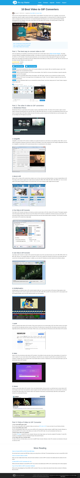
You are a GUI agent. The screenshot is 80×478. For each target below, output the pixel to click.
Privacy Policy (73, 475)
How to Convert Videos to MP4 (19, 455)
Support (64, 2)
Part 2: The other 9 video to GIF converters (21, 45)
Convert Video (39, 13)
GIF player (19, 434)
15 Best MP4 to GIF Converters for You (22, 461)
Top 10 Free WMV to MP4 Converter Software (23, 466)
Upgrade (52, 2)
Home (39, 2)
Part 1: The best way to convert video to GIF (22, 43)
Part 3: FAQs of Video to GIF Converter (21, 46)
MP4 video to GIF (42, 426)
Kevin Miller (32, 13)
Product (58, 2)
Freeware (45, 2)
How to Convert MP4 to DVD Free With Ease (23, 451)
